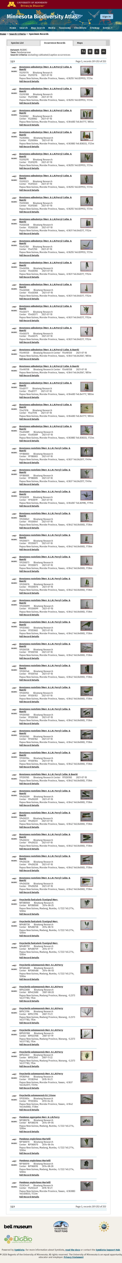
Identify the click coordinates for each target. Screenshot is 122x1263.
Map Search (38, 28)
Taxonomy (65, 28)
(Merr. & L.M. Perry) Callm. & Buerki (44, 449)
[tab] (23, 43)
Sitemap (95, 28)
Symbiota (19, 1250)
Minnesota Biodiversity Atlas (43, 16)
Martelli (35, 1139)
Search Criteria (17, 34)
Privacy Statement (74, 1257)
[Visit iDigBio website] (18, 1239)
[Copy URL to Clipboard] (103, 51)
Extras (106, 28)
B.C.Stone (37, 1095)
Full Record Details (29, 81)
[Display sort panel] (83, 51)
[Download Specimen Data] (96, 51)
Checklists (80, 28)
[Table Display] (90, 51)
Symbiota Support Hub (108, 1250)
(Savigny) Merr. (38, 899)
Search (23, 28)
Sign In (106, 16)
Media (51, 28)
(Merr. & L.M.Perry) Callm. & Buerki (45, 68)
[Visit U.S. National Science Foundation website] (104, 1227)
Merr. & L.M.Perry (41, 965)
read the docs (72, 1250)
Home (13, 28)
